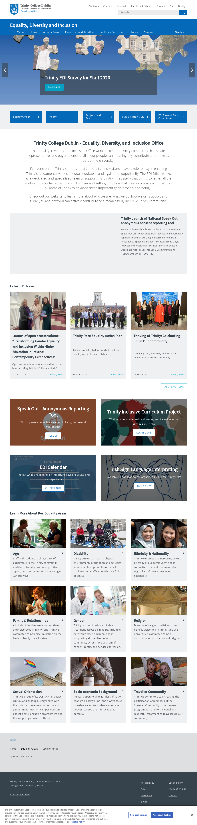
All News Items (174, 386)
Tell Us (53, 435)
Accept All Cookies (162, 814)
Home (33, 32)
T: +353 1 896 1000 (20, 794)
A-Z (171, 6)
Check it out (53, 488)
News (134, 32)
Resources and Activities (79, 32)
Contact (148, 32)
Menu (17, 32)
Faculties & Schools (141, 6)
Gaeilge (182, 6)
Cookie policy (176, 782)
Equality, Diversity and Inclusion (43, 25)
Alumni (161, 6)
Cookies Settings (177, 788)
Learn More (143, 432)
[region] (98, 815)
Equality (13, 740)
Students (94, 6)
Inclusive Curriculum (113, 32)
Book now (144, 485)
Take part (54, 87)
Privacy (144, 789)
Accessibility (147, 782)
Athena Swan (51, 32)
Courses (107, 6)
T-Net (144, 801)
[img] (64, 243)
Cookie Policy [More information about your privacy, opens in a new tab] (77, 821)
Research (122, 6)
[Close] (192, 814)
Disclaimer (146, 795)
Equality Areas (50, 748)
